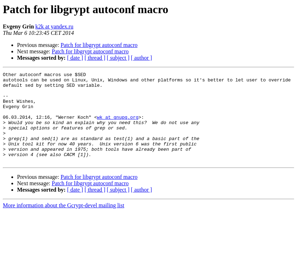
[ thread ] (94, 58)
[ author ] (141, 58)
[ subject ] (118, 58)
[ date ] (75, 58)
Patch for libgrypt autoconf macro (99, 45)
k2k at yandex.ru (54, 26)
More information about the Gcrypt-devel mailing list (63, 223)
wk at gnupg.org (117, 126)
